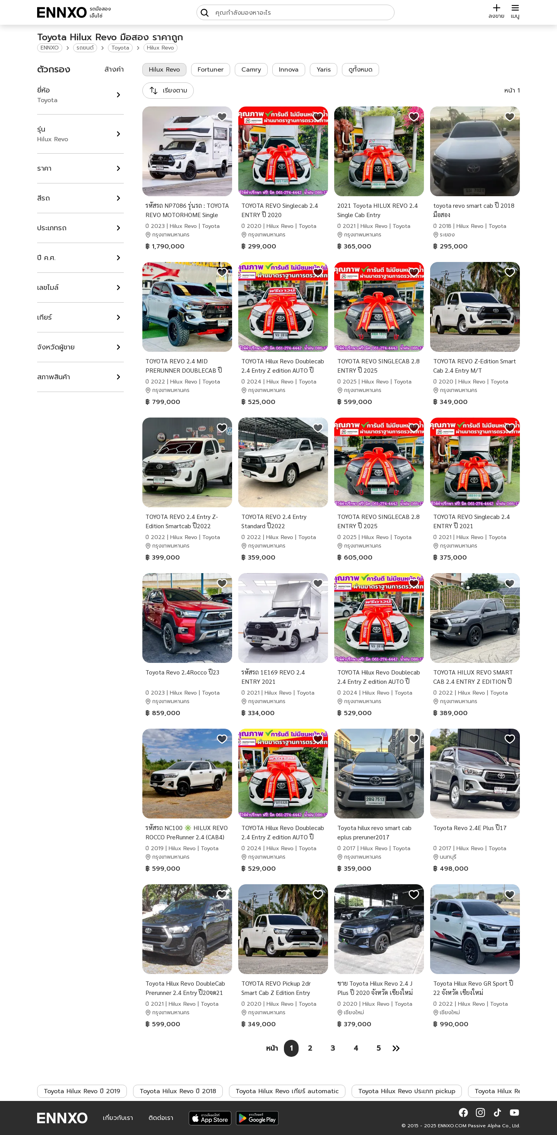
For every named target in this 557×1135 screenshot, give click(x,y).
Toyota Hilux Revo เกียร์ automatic (287, 1091)
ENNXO (50, 48)
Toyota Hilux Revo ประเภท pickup (406, 1091)
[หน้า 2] (310, 1048)
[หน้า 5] (378, 1048)
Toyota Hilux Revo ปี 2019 (82, 1091)
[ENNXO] (62, 12)
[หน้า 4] (355, 1048)
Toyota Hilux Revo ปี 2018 (178, 1091)
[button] (463, 1112)
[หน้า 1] (291, 1048)
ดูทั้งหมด (360, 69)
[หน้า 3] (332, 1048)
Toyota (120, 48)
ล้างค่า (114, 69)
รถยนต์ (85, 48)
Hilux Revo (160, 48)
